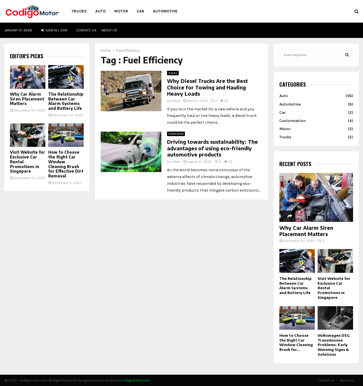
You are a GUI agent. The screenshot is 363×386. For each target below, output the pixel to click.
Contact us (86, 30)
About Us (109, 30)
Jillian (176, 101)
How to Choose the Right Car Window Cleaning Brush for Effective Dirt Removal (65, 164)
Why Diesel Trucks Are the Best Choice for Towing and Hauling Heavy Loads (207, 87)
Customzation (292, 120)
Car (140, 11)
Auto (100, 11)
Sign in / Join (54, 30)
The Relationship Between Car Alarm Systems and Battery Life (65, 101)
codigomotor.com (136, 380)
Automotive (165, 11)
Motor (121, 11)
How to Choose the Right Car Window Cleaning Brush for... (296, 342)
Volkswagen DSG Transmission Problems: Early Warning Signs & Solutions (334, 345)
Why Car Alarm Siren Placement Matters (27, 99)
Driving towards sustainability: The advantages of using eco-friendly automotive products (212, 148)
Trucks (79, 11)
